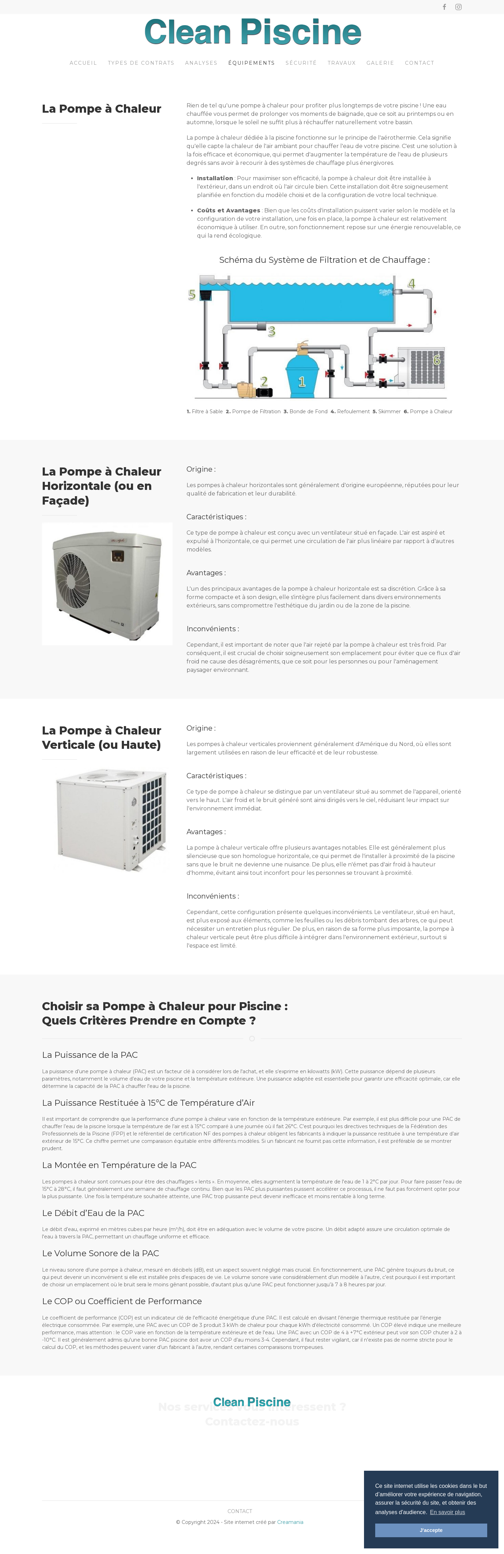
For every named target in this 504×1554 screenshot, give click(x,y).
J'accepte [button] (431, 1530)
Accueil (83, 63)
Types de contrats (141, 63)
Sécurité (301, 63)
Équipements (251, 63)
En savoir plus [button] (447, 1512)
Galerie (380, 63)
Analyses (201, 63)
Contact (419, 63)
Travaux (342, 63)
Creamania (290, 1522)
